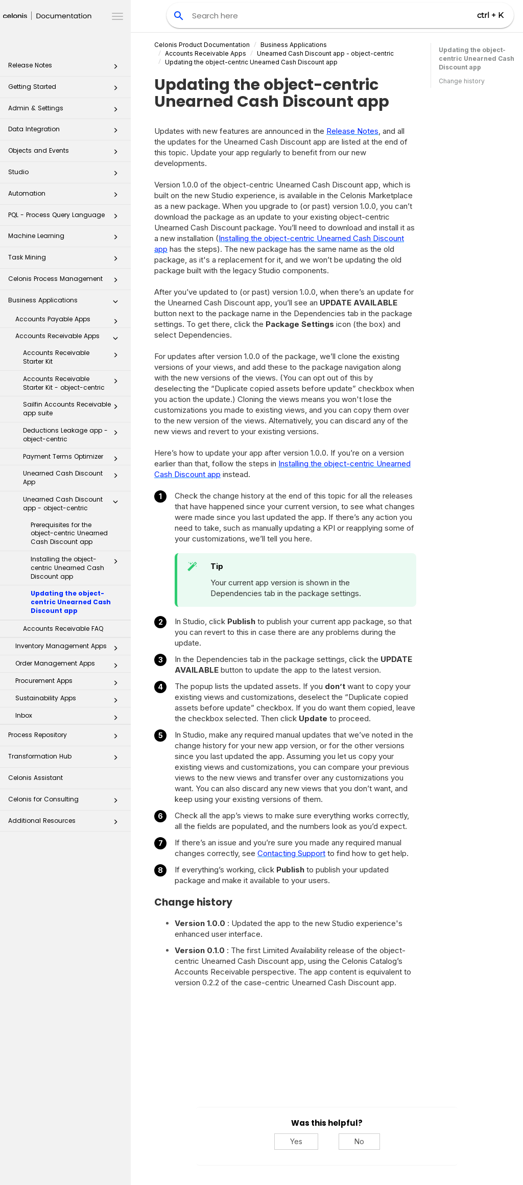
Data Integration (66, 132)
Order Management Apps (69, 665)
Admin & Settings (66, 111)
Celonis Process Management (66, 282)
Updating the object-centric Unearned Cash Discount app (71, 602)
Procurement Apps (69, 683)
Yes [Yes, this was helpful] (296, 1141)
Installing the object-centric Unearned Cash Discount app (77, 568)
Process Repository (66, 738)
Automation (66, 196)
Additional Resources (66, 824)
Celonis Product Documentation (202, 45)
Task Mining (66, 260)
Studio (66, 175)
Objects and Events (66, 153)
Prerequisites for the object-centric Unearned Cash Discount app (69, 533)
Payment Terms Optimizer (73, 458)
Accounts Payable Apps (69, 321)
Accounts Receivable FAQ (63, 628)
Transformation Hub (66, 759)
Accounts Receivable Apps (69, 338)
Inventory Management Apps (69, 648)
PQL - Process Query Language (66, 218)
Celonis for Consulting (66, 802)
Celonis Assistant (35, 777)
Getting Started (66, 90)
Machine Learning (66, 239)
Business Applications (66, 303)
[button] (115, 68)
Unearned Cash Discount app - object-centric (73, 503)
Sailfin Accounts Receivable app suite (73, 408)
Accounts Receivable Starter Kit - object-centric (73, 383)
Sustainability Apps (69, 700)
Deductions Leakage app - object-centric (73, 434)
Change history (462, 81)
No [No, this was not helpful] (359, 1141)
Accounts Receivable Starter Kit (73, 357)
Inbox (69, 717)
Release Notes (66, 68)
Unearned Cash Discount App (73, 477)
